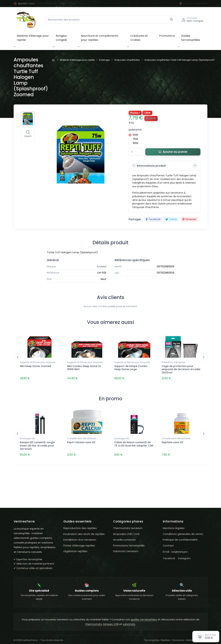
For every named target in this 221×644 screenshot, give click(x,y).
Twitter (171, 219)
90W (135, 143)
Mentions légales (174, 525)
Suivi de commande (193, 3)
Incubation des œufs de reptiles (84, 531)
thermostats (93, 621)
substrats (129, 621)
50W (135, 135)
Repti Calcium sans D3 (81, 441)
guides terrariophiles (144, 616)
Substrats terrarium (125, 548)
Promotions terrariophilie (129, 542)
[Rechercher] (171, 19)
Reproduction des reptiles (80, 525)
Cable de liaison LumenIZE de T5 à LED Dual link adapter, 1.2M (133, 442)
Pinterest (189, 219)
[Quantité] (135, 152)
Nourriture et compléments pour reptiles (99, 38)
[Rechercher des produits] (110, 19)
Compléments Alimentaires (81, 437)
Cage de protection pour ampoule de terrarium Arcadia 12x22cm (181, 369)
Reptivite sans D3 (172, 441)
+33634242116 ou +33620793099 (55, 3)
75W (135, 139)
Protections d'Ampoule (173, 362)
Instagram (184, 555)
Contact (168, 542)
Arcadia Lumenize (124, 537)
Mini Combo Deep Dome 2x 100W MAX (84, 367)
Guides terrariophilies (190, 38)
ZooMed (101, 266)
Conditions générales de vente (183, 531)
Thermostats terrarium (128, 525)
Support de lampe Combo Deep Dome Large (130, 367)
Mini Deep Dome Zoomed (35, 366)
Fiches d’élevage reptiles (79, 542)
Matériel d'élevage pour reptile (33, 38)
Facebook (153, 219)
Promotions (167, 36)
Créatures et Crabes (139, 38)
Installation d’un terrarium (79, 537)
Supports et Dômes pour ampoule (37, 362)
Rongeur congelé (61, 38)
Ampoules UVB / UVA (126, 531)
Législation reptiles (75, 548)
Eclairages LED (27, 437)
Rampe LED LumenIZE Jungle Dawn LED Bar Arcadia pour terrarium (37, 444)
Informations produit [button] (165, 166)
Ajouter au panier (173, 152)
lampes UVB (110, 621)
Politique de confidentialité (180, 537)
